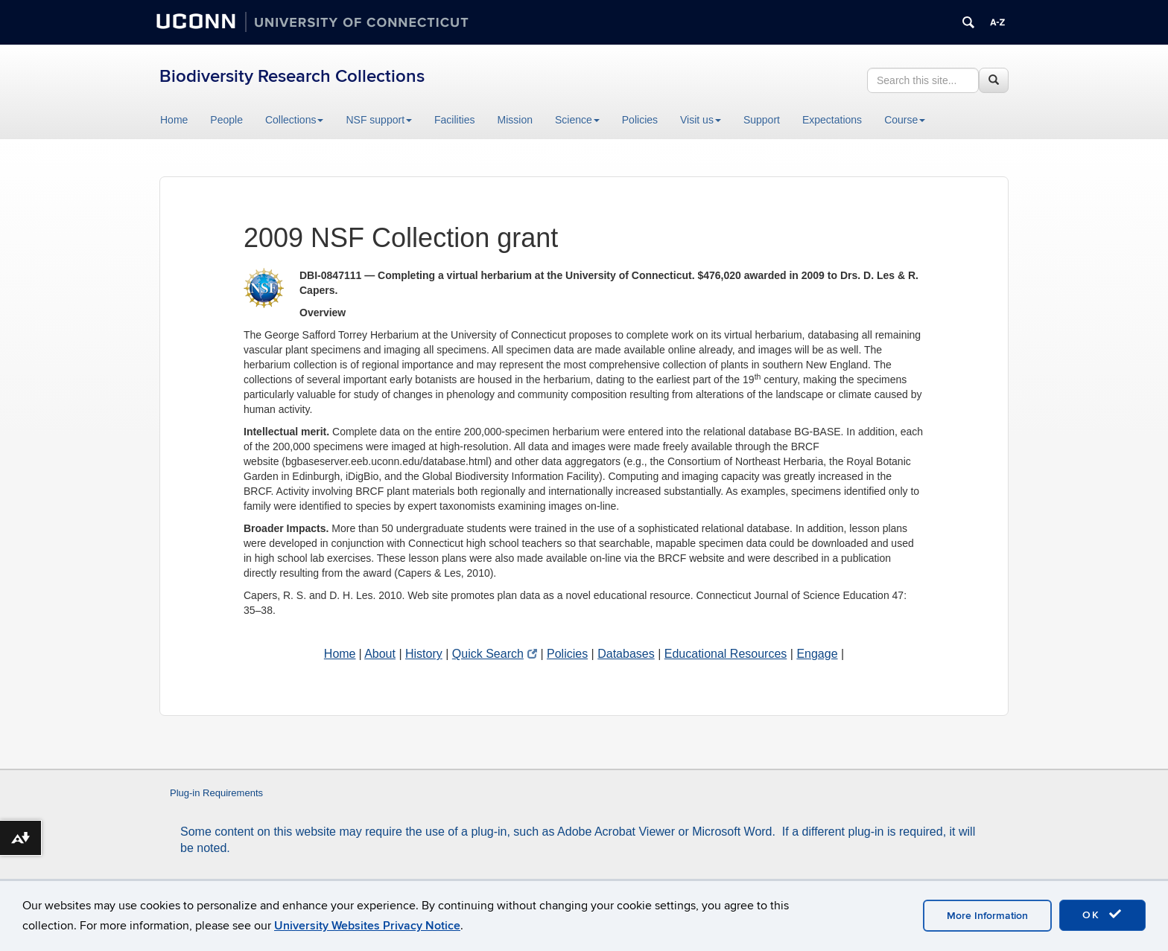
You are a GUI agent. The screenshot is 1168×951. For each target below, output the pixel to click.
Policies (640, 120)
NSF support (379, 120)
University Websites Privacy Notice (367, 925)
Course (904, 120)
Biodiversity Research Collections (292, 76)
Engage (816, 653)
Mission (515, 120)
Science (577, 120)
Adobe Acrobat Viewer (616, 831)
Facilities (454, 120)
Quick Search (494, 653)
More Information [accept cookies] (987, 915)
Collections (294, 120)
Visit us (700, 120)
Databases (626, 653)
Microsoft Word (732, 831)
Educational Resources (725, 653)
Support (761, 120)
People (226, 120)
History (423, 653)
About (380, 653)
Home (174, 120)
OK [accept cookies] (1102, 914)
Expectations (832, 120)
